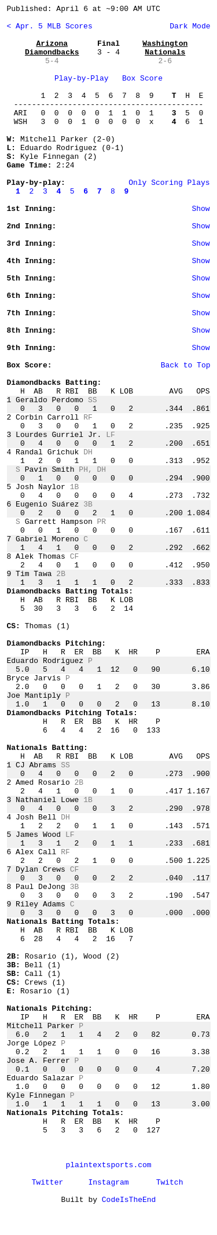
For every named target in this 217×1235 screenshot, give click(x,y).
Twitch (169, 1182)
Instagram (108, 1182)
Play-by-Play (81, 78)
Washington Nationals (164, 48)
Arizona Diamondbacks (52, 48)
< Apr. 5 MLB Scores (50, 26)
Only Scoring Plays (168, 182)
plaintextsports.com (108, 1165)
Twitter (48, 1182)
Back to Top (186, 365)
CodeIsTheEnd (129, 1200)
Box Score (142, 78)
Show (200, 209)
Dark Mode (187, 26)
